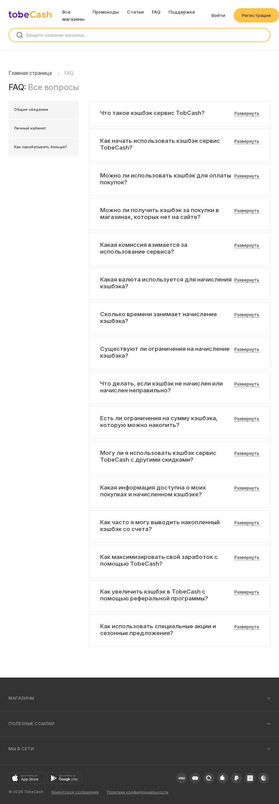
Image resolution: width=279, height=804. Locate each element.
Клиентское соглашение (75, 792)
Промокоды (106, 12)
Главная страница (30, 73)
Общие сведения (31, 109)
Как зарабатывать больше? (40, 146)
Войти (218, 15)
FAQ (156, 12)
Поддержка (182, 12)
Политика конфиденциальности (137, 792)
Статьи (135, 12)
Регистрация (256, 15)
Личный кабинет (30, 128)
